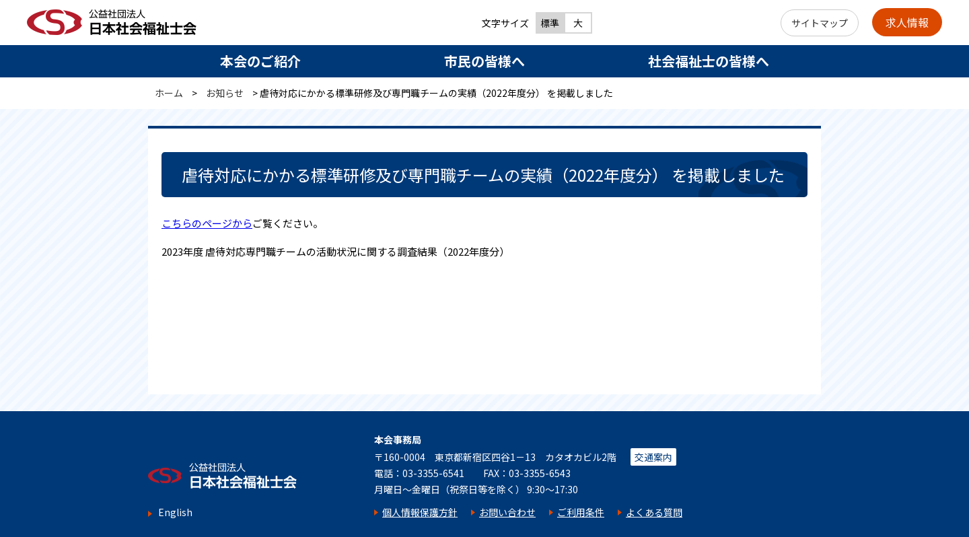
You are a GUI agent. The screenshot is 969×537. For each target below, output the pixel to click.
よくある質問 (654, 512)
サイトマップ (819, 23)
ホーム (169, 93)
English (175, 512)
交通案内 (653, 457)
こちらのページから (207, 223)
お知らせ (225, 93)
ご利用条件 (580, 512)
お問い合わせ (507, 512)
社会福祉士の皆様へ (708, 61)
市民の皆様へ (484, 61)
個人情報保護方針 (420, 512)
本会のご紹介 (260, 61)
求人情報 (907, 22)
